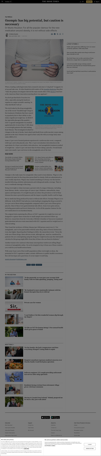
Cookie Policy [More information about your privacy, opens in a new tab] (26, 448)
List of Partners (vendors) (50, 445)
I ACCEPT (90, 444)
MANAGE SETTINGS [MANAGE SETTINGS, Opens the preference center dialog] (90, 448)
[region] (50, 446)
